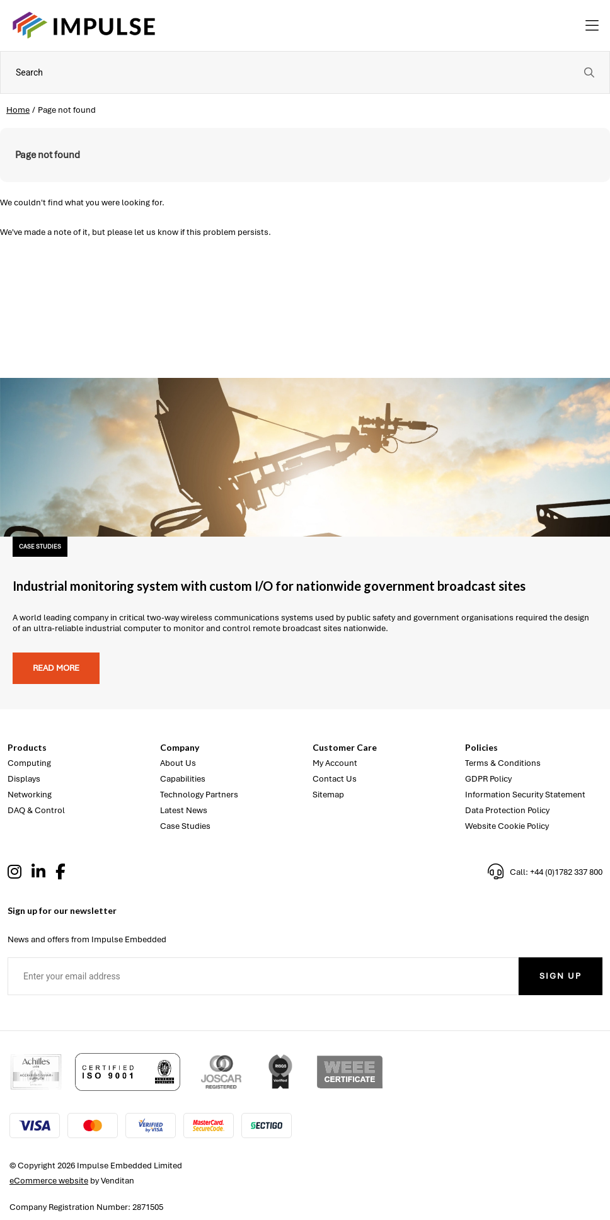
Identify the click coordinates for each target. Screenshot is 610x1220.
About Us (178, 763)
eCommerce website (48, 1180)
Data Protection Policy (507, 810)
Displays (24, 778)
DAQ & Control (36, 810)
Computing (29, 763)
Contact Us (335, 778)
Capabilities (182, 778)
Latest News (183, 810)
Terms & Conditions (503, 763)
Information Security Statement (525, 794)
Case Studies (185, 826)
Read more (56, 668)
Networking (30, 794)
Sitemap (328, 794)
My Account (335, 763)
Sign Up (560, 976)
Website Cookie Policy (507, 826)
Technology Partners (199, 794)
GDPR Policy (488, 778)
